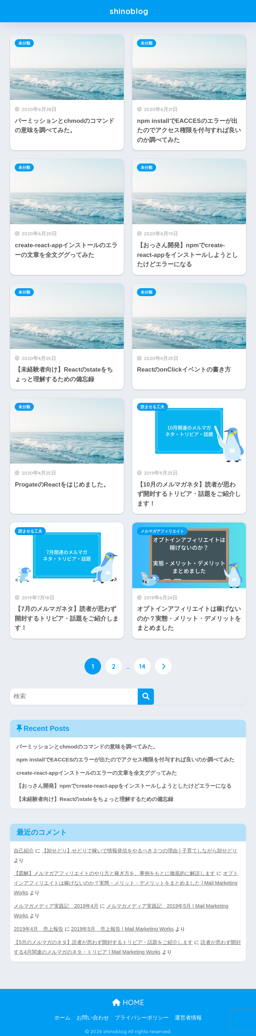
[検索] (146, 697)
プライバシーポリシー (142, 1015)
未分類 (24, 43)
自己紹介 (24, 851)
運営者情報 (188, 1015)
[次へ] (163, 666)
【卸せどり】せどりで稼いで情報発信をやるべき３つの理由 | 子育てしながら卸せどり (139, 851)
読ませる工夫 (152, 406)
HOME (128, 999)
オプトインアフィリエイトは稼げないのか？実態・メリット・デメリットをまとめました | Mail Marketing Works (126, 882)
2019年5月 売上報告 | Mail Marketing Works (122, 927)
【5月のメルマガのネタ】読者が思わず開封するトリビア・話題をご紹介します (103, 940)
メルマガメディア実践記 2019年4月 (56, 905)
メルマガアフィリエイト (162, 531)
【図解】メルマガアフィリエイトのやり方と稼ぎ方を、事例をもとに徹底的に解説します (114, 873)
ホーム (62, 1015)
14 (142, 667)
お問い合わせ (93, 1015)
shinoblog (129, 11)
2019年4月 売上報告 (38, 927)
